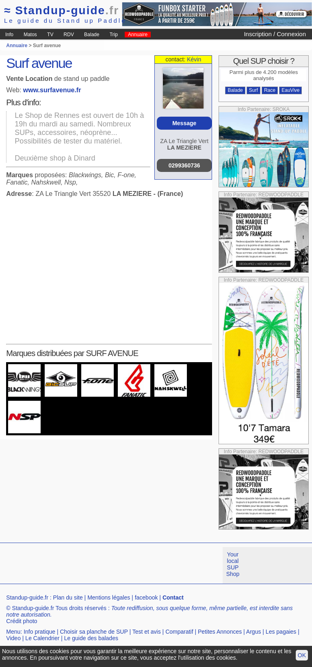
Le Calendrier (42, 638)
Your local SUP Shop (233, 564)
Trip (114, 34)
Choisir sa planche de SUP (94, 631)
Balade (91, 34)
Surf (253, 90)
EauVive (290, 90)
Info (9, 34)
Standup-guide (61, 10)
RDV (69, 34)
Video (13, 638)
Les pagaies (281, 631)
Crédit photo (21, 621)
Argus (253, 631)
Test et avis (146, 631)
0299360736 (184, 165)
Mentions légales (108, 597)
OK (302, 655)
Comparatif (179, 631)
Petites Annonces (220, 631)
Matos (30, 34)
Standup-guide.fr (27, 597)
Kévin (194, 59)
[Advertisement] (148, 565)
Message (184, 123)
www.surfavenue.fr (52, 90)
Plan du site (68, 597)
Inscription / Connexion (275, 33)
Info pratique (39, 631)
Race (269, 90)
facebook (146, 597)
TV (50, 34)
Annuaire (137, 34)
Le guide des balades (91, 638)
